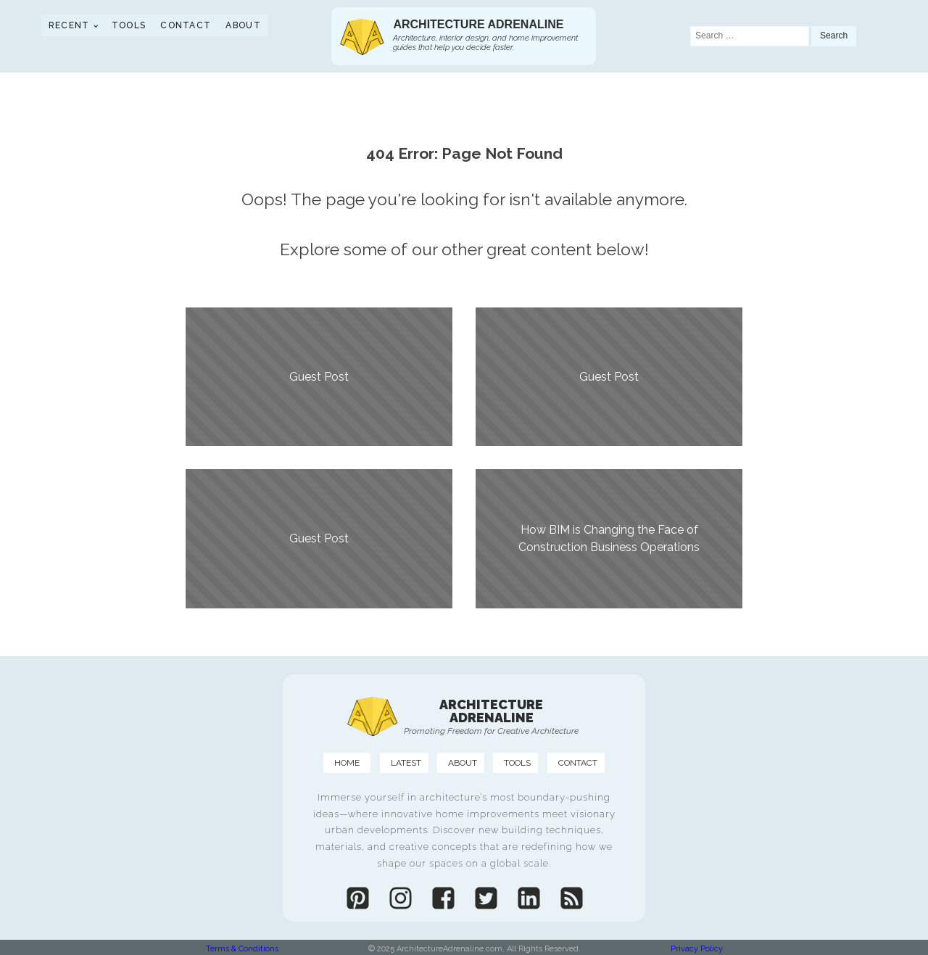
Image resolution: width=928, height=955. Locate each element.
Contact (185, 25)
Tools (129, 25)
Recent (69, 25)
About (243, 25)
